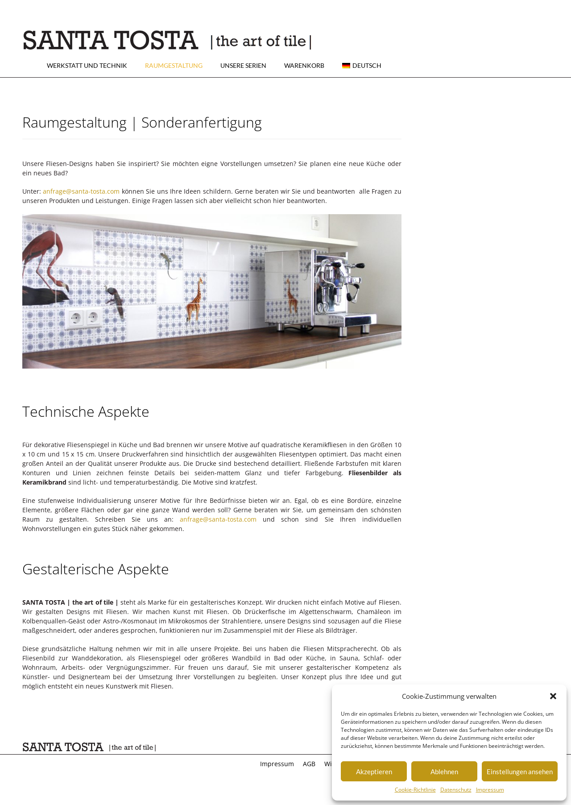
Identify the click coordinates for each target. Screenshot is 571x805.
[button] (553, 696)
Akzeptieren (374, 772)
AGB (309, 763)
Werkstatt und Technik (87, 65)
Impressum (490, 789)
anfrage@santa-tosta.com (81, 191)
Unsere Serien (243, 65)
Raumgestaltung (174, 65)
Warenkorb (304, 65)
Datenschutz (456, 789)
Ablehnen (444, 772)
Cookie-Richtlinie (415, 789)
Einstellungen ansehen (520, 772)
